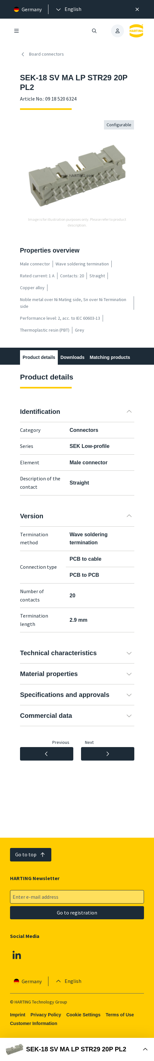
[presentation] (68, 9)
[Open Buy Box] (77, 1049)
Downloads (72, 357)
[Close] (137, 9)
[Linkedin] (17, 955)
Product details (39, 357)
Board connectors (42, 54)
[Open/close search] (94, 30)
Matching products (109, 357)
